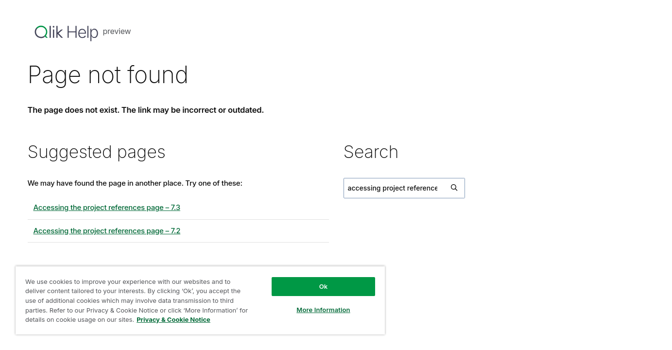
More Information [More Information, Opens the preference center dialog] (323, 310)
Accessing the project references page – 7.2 (107, 230)
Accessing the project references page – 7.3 (107, 207)
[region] (200, 300)
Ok (323, 286)
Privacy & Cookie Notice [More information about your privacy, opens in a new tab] (173, 319)
